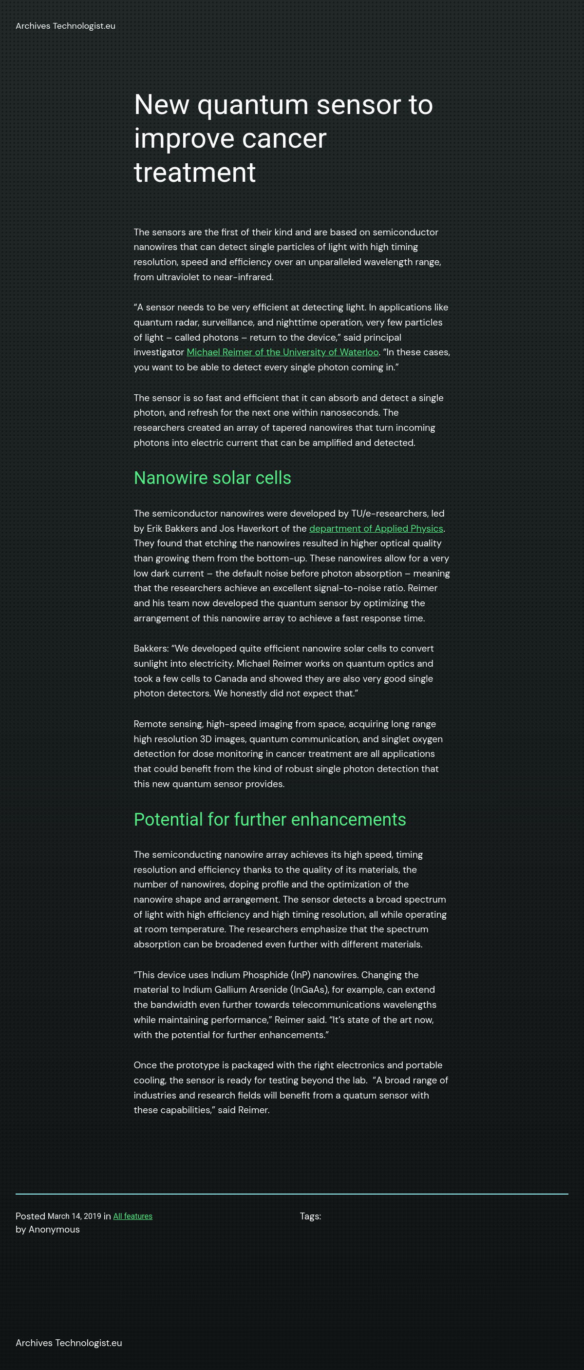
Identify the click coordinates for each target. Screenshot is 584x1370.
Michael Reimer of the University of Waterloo (283, 352)
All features (133, 1216)
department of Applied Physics (376, 528)
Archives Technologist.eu (65, 26)
